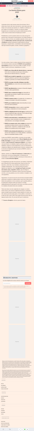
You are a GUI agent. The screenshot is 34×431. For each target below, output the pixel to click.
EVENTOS (2, 398)
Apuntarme (28, 283)
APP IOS (2, 383)
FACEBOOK (3, 410)
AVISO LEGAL (3, 421)
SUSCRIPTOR (3, 401)
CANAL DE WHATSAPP (4, 388)
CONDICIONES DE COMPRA (5, 424)
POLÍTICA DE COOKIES (4, 426)
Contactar (4, 392)
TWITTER (2, 408)
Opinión (17, 7)
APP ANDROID (3, 385)
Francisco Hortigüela (17, 18)
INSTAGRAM (3, 412)
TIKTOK (2, 414)
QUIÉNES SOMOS (4, 387)
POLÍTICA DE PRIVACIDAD (5, 423)
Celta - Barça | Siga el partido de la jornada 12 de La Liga (16, 5)
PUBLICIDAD (3, 399)
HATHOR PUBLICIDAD (4, 396)
